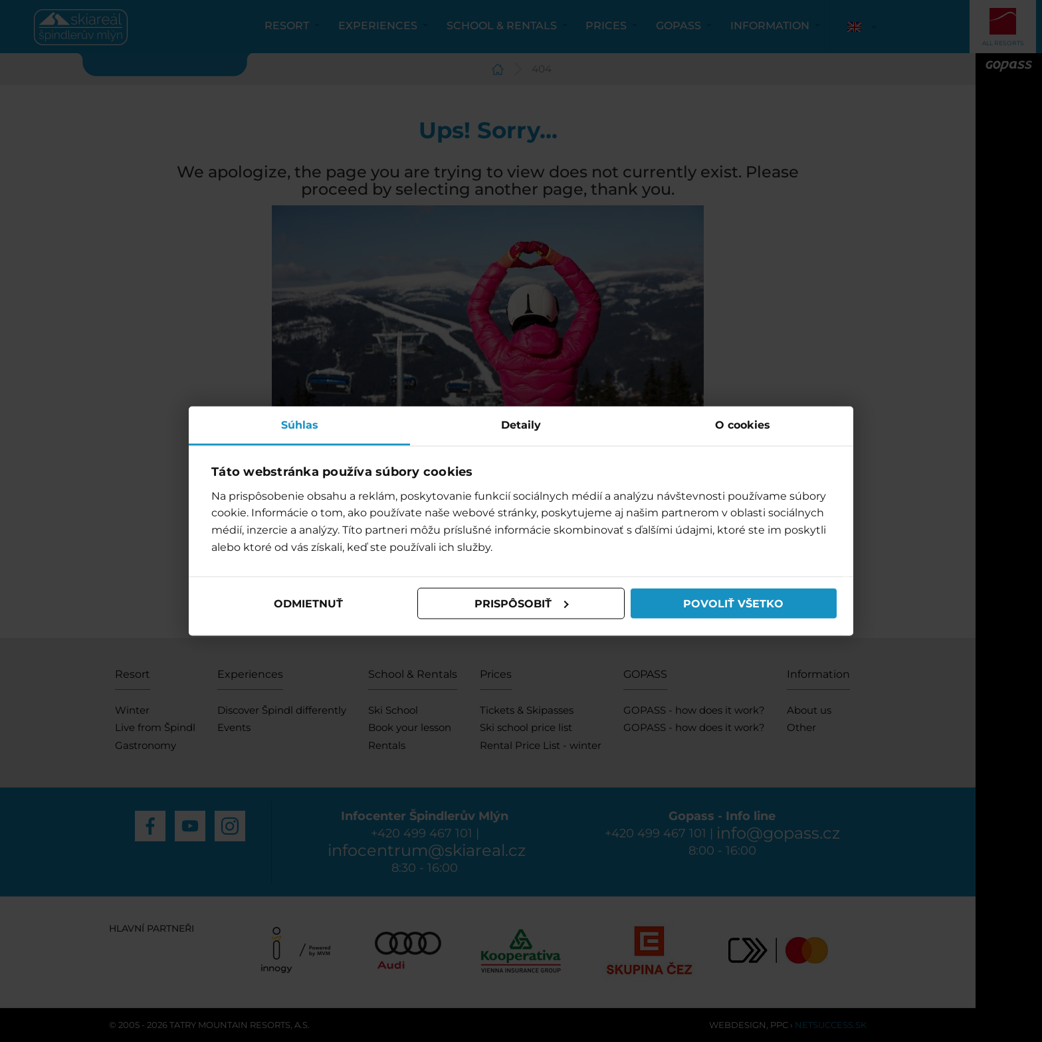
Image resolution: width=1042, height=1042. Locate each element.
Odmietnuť (308, 603)
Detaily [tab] (521, 425)
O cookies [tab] (742, 425)
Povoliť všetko (733, 603)
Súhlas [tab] (299, 425)
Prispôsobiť (521, 603)
